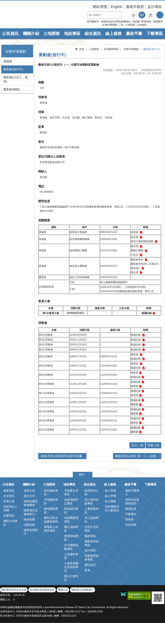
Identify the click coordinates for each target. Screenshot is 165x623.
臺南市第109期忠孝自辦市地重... (63, 456)
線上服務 (113, 33)
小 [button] (133, 15)
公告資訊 (10, 33)
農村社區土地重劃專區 (51, 519)
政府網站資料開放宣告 (42, 589)
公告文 (135, 254)
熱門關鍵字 (93, 21)
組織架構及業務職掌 (31, 503)
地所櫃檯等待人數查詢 (112, 508)
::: (1, 46)
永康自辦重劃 (109, 24)
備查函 (135, 354)
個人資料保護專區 (92, 501)
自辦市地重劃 (15, 51)
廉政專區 (90, 536)
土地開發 (130, 24)
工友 (121, 24)
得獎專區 (9, 515)
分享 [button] (159, 14)
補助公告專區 (10, 522)
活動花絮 (29, 524)
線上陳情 (110, 501)
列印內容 (159, 54)
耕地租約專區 (71, 510)
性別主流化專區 (92, 528)
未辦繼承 (158, 21)
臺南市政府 (135, 7)
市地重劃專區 (111, 49)
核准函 (135, 232)
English (117, 7)
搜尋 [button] (125, 14)
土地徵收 (142, 24)
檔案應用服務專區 (92, 557)
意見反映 (131, 524)
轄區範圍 (29, 519)
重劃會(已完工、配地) (15, 79)
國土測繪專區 (71, 528)
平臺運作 (131, 514)
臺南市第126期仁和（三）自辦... (136, 456)
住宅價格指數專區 (71, 547)
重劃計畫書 (137, 250)
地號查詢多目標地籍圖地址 (116, 21)
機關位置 (63, 589)
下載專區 (155, 33)
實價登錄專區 (71, 537)
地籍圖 (136, 21)
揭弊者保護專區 (92, 543)
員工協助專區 (92, 519)
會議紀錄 (147, 313)
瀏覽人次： (6, 599)
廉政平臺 (134, 33)
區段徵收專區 (51, 492)
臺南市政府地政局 (26, 14)
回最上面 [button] (153, 445)
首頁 (81, 49)
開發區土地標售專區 (51, 528)
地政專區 (72, 33)
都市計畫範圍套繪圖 (142, 241)
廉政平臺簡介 (132, 492)
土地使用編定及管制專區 (71, 567)
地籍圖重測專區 (71, 519)
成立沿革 (29, 496)
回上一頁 (137, 445)
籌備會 (7, 61)
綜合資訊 (93, 33)
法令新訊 (9, 496)
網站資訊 (90, 564)
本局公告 (9, 501)
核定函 (135, 237)
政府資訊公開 (92, 492)
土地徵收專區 (71, 556)
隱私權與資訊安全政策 (13, 589)
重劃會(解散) (11, 89)
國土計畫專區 (71, 578)
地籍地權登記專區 (71, 501)
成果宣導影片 (31, 532)
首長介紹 (29, 490)
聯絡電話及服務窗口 (31, 512)
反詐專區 (154, 7)
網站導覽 (100, 7)
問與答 (129, 519)
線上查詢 (110, 490)
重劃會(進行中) (13, 69)
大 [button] (151, 15)
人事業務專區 (92, 510)
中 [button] (142, 15)
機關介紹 (31, 33)
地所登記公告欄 (10, 508)
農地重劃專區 (51, 510)
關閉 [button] (81, 474)
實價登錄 (146, 21)
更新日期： (6, 595)
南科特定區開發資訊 (132, 501)
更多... (89, 570)
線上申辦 (110, 496)
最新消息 (9, 490)
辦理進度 (131, 508)
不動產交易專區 (71, 492)
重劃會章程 (137, 259)
